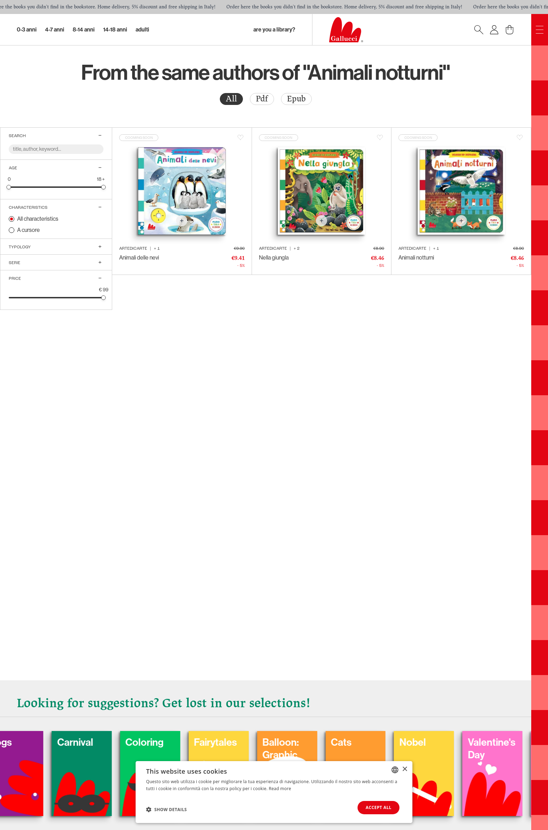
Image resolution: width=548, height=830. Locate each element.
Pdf (262, 99)
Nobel (463, 740)
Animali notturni (416, 257)
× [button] (404, 769)
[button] (166, 809)
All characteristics (37, 218)
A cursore (28, 230)
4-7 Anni (54, 29)
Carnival (119, 740)
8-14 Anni (84, 29)
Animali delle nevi (139, 257)
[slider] (9, 187)
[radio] (231, 99)
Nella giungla (274, 257)
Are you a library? (274, 29)
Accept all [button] (378, 807)
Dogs (42, 740)
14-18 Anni (115, 29)
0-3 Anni (27, 29)
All (231, 99)
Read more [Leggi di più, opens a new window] (280, 789)
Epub (296, 99)
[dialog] (274, 792)
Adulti (142, 29)
